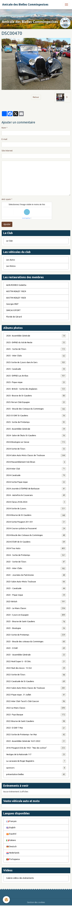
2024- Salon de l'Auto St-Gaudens (36, 435)
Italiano (11, 840)
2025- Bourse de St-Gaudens (36, 395)
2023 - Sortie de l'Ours (36, 561)
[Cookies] (6, 899)
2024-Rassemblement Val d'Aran (36, 462)
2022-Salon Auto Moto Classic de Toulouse (36, 688)
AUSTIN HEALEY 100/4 (16, 291)
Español (11, 834)
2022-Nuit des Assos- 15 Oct (36, 668)
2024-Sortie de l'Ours (36, 448)
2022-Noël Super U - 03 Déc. (36, 661)
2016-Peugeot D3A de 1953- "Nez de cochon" (36, 747)
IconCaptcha (26, 218)
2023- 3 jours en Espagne (36, 614)
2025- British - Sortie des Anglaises (36, 389)
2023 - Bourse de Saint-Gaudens (36, 621)
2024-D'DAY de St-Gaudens (36, 541)
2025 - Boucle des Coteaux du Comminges (36, 408)
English (10, 827)
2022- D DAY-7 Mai (36, 727)
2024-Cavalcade (36, 475)
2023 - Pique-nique (36, 595)
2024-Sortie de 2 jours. (36, 508)
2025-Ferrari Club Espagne (36, 402)
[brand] (25, 5)
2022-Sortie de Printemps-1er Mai (36, 734)
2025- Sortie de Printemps (36, 422)
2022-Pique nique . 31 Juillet (36, 694)
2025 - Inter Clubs (36, 355)
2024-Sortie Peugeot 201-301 (36, 521)
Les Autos (10, 260)
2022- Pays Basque (36, 714)
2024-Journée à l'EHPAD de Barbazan (36, 488)
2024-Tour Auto (36, 548)
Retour (36, 97)
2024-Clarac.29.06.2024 (36, 502)
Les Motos (11, 266)
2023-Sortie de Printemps (36, 634)
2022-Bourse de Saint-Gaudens (36, 721)
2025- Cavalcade (36, 369)
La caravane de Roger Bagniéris (36, 761)
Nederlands (12, 853)
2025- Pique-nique (36, 382)
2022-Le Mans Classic (36, 707)
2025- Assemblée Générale (36, 428)
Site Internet (7, 151)
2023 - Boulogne (36, 628)
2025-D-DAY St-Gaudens (36, 415)
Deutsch (11, 846)
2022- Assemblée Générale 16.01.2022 (36, 741)
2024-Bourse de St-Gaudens (36, 515)
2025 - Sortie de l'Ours (36, 349)
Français (11, 821)
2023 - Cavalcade (36, 588)
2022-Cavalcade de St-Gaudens (36, 681)
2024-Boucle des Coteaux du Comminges (36, 535)
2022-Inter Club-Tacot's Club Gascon (36, 701)
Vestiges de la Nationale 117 (36, 754)
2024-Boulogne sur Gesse (36, 442)
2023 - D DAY (36, 648)
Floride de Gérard (14, 317)
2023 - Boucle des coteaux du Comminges (36, 641)
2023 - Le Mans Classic (36, 608)
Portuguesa (13, 859)
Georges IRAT (12, 304)
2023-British (36, 601)
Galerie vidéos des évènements (20, 878)
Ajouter (7, 224)
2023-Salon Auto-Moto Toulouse (36, 581)
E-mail (4, 139)
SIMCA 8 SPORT (13, 310)
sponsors (36, 767)
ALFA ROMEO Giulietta (16, 285)
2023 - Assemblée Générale (36, 654)
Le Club (9, 241)
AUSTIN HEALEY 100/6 (16, 298)
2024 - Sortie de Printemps (36, 555)
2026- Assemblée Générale (36, 335)
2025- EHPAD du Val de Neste (36, 342)
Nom (4, 128)
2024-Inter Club (36, 468)
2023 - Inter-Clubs (36, 568)
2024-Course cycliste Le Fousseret (36, 528)
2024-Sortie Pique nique (36, 482)
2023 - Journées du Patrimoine (36, 575)
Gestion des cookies (36, 902)
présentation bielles (36, 774)
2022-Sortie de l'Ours (36, 674)
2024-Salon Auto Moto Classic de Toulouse (36, 455)
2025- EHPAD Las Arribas (36, 375)
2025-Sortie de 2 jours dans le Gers (36, 362)
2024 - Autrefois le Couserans (36, 495)
